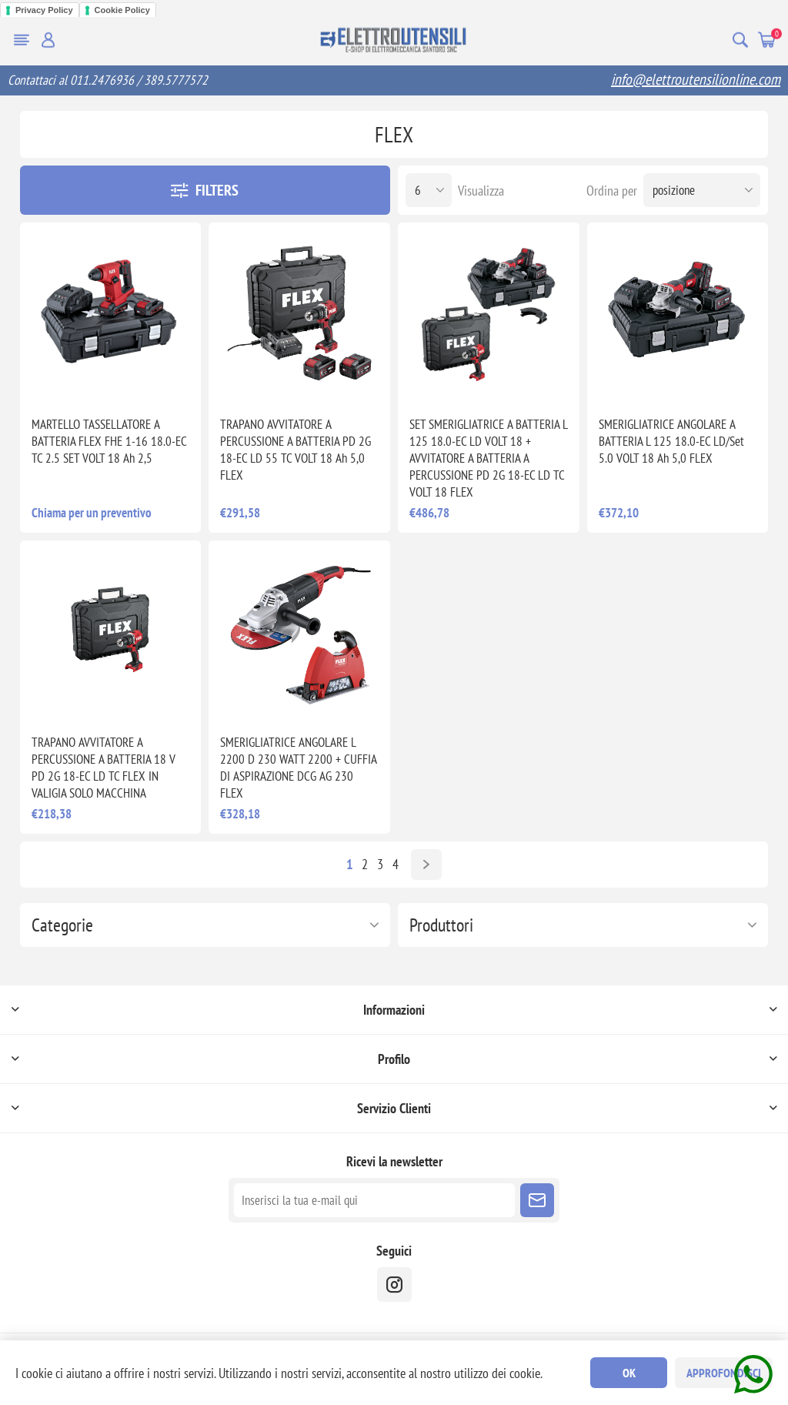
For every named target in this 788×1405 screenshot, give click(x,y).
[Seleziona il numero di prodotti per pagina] (429, 190)
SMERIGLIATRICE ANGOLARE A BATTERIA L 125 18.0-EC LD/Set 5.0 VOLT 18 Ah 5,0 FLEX (671, 441)
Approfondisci (723, 1372)
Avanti (426, 864)
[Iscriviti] (374, 1200)
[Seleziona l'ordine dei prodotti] (701, 190)
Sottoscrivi (537, 1200)
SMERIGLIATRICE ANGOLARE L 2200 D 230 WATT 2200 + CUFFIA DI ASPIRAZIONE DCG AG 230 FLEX (298, 767)
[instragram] (394, 1284)
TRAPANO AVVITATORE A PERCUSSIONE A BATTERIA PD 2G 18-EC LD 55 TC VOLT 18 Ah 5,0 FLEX (295, 449)
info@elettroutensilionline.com (695, 79)
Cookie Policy (122, 10)
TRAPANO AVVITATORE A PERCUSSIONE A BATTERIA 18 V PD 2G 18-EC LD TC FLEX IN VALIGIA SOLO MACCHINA (103, 767)
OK (629, 1372)
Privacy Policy (44, 10)
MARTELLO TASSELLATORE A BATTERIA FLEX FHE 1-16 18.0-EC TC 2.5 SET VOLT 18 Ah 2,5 (109, 441)
